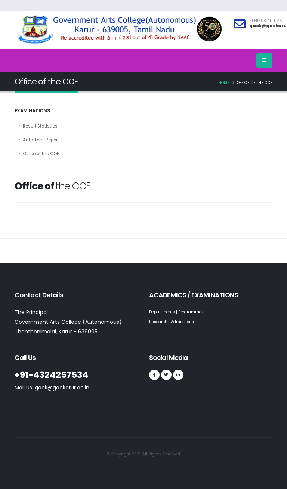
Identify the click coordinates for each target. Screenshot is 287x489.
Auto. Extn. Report (41, 140)
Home (223, 82)
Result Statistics (40, 126)
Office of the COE (41, 154)
